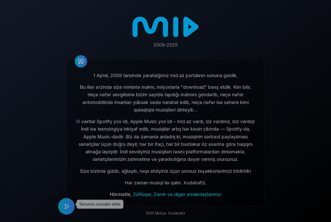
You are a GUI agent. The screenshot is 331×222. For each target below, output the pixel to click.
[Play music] (66, 208)
